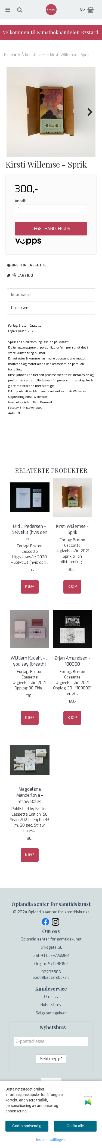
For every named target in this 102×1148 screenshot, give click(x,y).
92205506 (51, 999)
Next (87, 112)
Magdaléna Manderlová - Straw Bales (29, 823)
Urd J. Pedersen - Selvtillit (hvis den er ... (29, 560)
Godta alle (75, 1126)
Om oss (51, 1024)
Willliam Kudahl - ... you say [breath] (29, 688)
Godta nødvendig (26, 1126)
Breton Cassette (29, 292)
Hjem (8, 54)
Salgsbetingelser (51, 1040)
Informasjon (22, 322)
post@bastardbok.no (51, 1005)
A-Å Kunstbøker (31, 54)
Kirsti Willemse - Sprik (69, 54)
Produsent (20, 335)
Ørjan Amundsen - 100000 (72, 688)
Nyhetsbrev (51, 1032)
